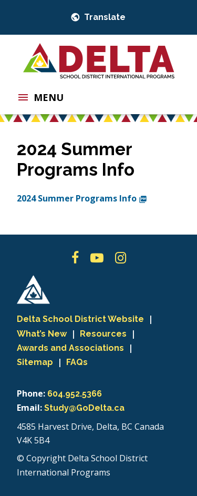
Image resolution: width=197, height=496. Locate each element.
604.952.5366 (74, 394)
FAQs (77, 362)
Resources (103, 334)
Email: (29, 407)
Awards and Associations (70, 348)
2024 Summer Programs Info (82, 198)
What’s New (42, 334)
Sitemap (35, 362)
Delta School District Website (80, 319)
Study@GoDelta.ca (84, 408)
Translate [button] (104, 17)
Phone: (31, 393)
